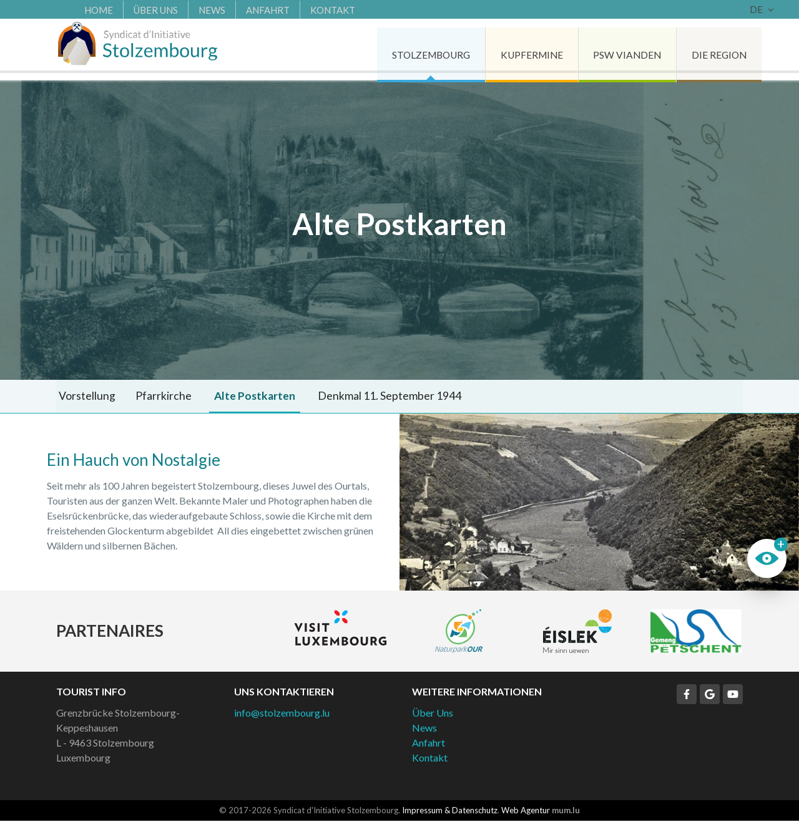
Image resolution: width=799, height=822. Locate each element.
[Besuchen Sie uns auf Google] (710, 695)
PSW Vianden (604, 50)
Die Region (698, 50)
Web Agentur (525, 811)
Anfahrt (249, 9)
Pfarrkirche (155, 397)
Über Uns (137, 9)
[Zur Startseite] (143, 50)
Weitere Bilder (599, 503)
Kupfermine (505, 50)
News (193, 9)
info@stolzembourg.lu (282, 714)
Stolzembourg (399, 50)
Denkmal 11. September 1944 (373, 397)
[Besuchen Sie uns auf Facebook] (687, 695)
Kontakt (314, 9)
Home (80, 9)
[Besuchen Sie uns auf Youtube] (733, 695)
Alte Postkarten (242, 397)
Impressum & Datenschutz (450, 811)
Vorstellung (84, 397)
